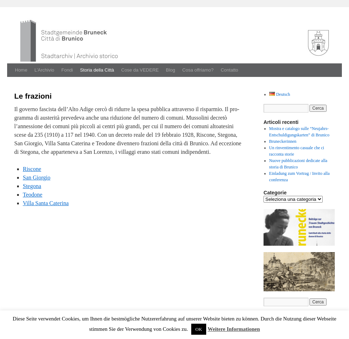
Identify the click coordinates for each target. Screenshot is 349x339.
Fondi (67, 70)
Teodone (32, 195)
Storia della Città (97, 70)
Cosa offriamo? (198, 70)
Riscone (32, 169)
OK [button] (199, 329)
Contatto (229, 70)
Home (21, 70)
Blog (170, 70)
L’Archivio (44, 70)
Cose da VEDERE (140, 70)
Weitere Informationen (234, 329)
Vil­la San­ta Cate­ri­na (46, 203)
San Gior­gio (36, 177)
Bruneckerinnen (283, 141)
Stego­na (32, 186)
